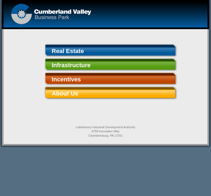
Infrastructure (71, 65)
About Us (65, 93)
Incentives (66, 79)
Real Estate (68, 51)
